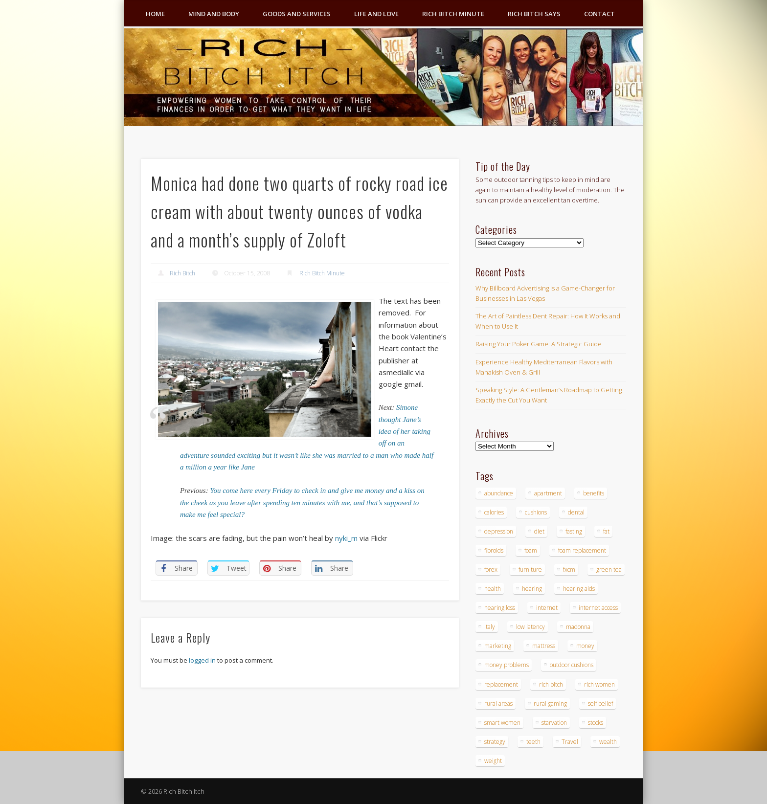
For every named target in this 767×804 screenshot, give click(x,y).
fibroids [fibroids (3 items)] (493, 550)
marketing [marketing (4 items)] (497, 646)
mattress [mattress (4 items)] (543, 646)
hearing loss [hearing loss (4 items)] (499, 607)
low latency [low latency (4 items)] (530, 627)
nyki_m (346, 538)
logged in (202, 660)
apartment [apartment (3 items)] (548, 493)
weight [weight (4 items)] (493, 761)
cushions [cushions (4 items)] (536, 512)
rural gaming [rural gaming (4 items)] (550, 703)
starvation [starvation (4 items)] (554, 722)
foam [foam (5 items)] (530, 550)
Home (155, 13)
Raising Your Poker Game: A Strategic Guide (538, 343)
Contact (599, 13)
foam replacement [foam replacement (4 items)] (582, 550)
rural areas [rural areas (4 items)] (498, 703)
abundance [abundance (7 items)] (498, 493)
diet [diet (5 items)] (539, 531)
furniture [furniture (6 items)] (530, 569)
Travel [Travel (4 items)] (570, 741)
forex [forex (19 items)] (490, 569)
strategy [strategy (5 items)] (494, 741)
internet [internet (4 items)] (547, 607)
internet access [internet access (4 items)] (598, 607)
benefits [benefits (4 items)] (593, 493)
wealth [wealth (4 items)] (608, 741)
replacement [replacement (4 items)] (501, 684)
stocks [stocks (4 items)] (595, 722)
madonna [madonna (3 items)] (578, 627)
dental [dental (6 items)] (576, 512)
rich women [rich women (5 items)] (599, 684)
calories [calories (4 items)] (494, 512)
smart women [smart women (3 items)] (502, 722)
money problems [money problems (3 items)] (506, 665)
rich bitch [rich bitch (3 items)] (551, 684)
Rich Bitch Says (534, 13)
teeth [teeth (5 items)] (533, 741)
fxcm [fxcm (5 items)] (569, 569)
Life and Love (376, 13)
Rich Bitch (182, 273)
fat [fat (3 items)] (606, 531)
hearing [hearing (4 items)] (532, 588)
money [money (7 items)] (585, 646)
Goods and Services (297, 13)
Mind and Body (213, 13)
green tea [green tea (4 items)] (609, 569)
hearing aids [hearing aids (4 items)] (579, 588)
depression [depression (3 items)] (498, 531)
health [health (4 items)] (492, 588)
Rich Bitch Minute (453, 13)
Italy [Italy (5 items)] (489, 627)
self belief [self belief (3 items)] (600, 703)
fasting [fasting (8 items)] (573, 531)
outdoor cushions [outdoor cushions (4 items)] (571, 665)
